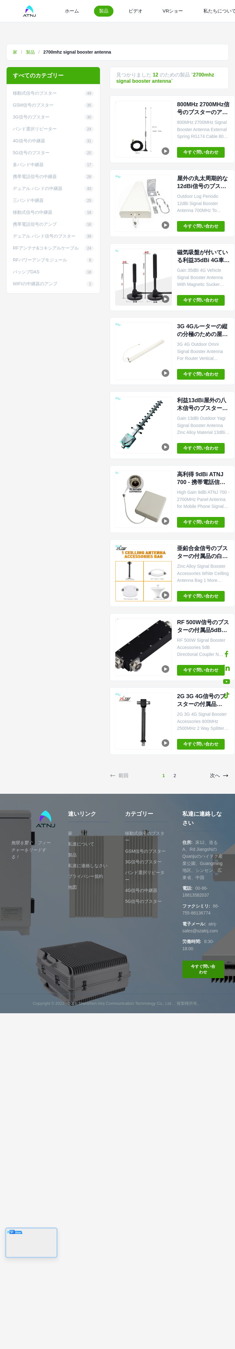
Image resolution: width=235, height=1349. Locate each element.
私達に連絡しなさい (87, 865)
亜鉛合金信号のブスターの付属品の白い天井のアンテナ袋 (202, 556)
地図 (72, 887)
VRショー (173, 10)
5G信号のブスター (143, 901)
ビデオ (135, 10)
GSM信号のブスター (145, 851)
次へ (219, 775)
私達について (81, 843)
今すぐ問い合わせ (200, 152)
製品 (103, 10)
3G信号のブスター (143, 861)
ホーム (72, 10)
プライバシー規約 (85, 876)
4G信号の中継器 (141, 890)
